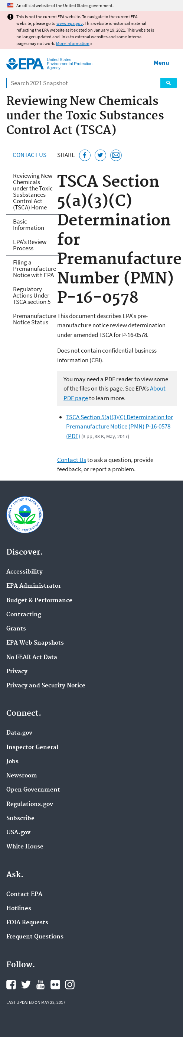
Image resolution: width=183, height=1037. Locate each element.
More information (72, 43)
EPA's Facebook (11, 984)
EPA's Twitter (26, 984)
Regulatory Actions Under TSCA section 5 (31, 295)
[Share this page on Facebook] (85, 155)
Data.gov (19, 733)
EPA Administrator (33, 586)
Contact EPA (24, 894)
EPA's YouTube (40, 984)
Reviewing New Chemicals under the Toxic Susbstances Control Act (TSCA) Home (33, 191)
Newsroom (21, 776)
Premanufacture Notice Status (34, 319)
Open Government (33, 790)
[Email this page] (116, 155)
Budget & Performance (39, 600)
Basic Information (28, 224)
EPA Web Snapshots (35, 643)
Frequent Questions (34, 937)
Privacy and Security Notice (45, 686)
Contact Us (29, 155)
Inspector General (32, 747)
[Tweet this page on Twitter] (100, 155)
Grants (16, 629)
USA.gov (18, 832)
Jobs (12, 761)
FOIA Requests (27, 922)
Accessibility (24, 572)
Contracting (23, 614)
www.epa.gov (69, 23)
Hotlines (18, 908)
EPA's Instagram (70, 984)
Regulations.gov (29, 804)
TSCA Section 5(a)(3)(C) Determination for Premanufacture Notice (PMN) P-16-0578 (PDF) (119, 426)
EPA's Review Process (29, 245)
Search (168, 83)
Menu (161, 62)
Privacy (16, 671)
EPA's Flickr (55, 984)
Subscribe (20, 818)
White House (24, 847)
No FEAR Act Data (31, 657)
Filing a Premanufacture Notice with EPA (34, 268)
